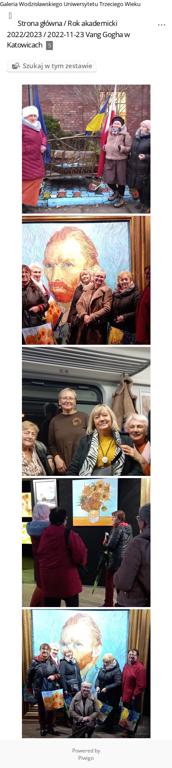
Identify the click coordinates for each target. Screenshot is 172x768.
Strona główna (40, 23)
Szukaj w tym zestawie (57, 65)
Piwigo (86, 758)
